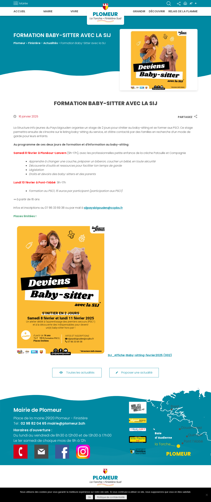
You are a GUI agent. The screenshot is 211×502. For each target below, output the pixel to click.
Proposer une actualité (134, 373)
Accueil (19, 11)
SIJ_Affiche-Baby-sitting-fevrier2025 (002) (140, 355)
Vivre (74, 11)
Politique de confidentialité (111, 497)
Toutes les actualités (76, 373)
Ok (89, 497)
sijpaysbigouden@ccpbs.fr (103, 208)
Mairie (47, 11)
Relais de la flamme (183, 11)
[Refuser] (206, 495)
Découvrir (157, 11)
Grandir (139, 11)
